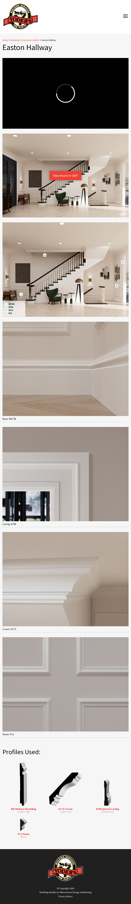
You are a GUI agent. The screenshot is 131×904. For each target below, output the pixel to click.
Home (5, 40)
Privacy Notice (65, 896)
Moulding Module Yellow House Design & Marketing (66, 892)
